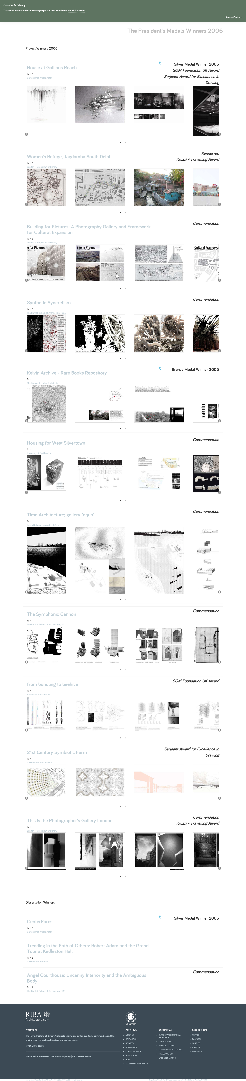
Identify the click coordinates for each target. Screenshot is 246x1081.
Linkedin (196, 1047)
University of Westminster (39, 77)
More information (76, 10)
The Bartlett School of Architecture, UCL (46, 312)
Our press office (133, 1051)
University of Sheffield (37, 961)
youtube (196, 1043)
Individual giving (167, 1045)
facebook (196, 1039)
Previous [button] (26, 134)
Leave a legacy (166, 1041)
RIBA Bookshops (166, 1054)
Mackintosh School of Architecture (43, 383)
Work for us (131, 1055)
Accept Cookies (233, 17)
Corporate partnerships (170, 1050)
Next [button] (219, 134)
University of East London (39, 453)
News (128, 1059)
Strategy (130, 1043)
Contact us (131, 1039)
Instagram (197, 1051)
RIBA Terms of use (81, 1056)
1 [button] (120, 142)
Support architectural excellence (170, 1036)
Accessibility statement (137, 1064)
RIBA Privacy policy (61, 1056)
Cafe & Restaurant (167, 1058)
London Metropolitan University (42, 166)
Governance (131, 1047)
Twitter (195, 1035)
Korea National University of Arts (43, 524)
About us (130, 1035)
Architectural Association (39, 694)
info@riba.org (76, 1080)
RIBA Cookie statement (37, 1056)
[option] (41, 106)
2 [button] (125, 142)
